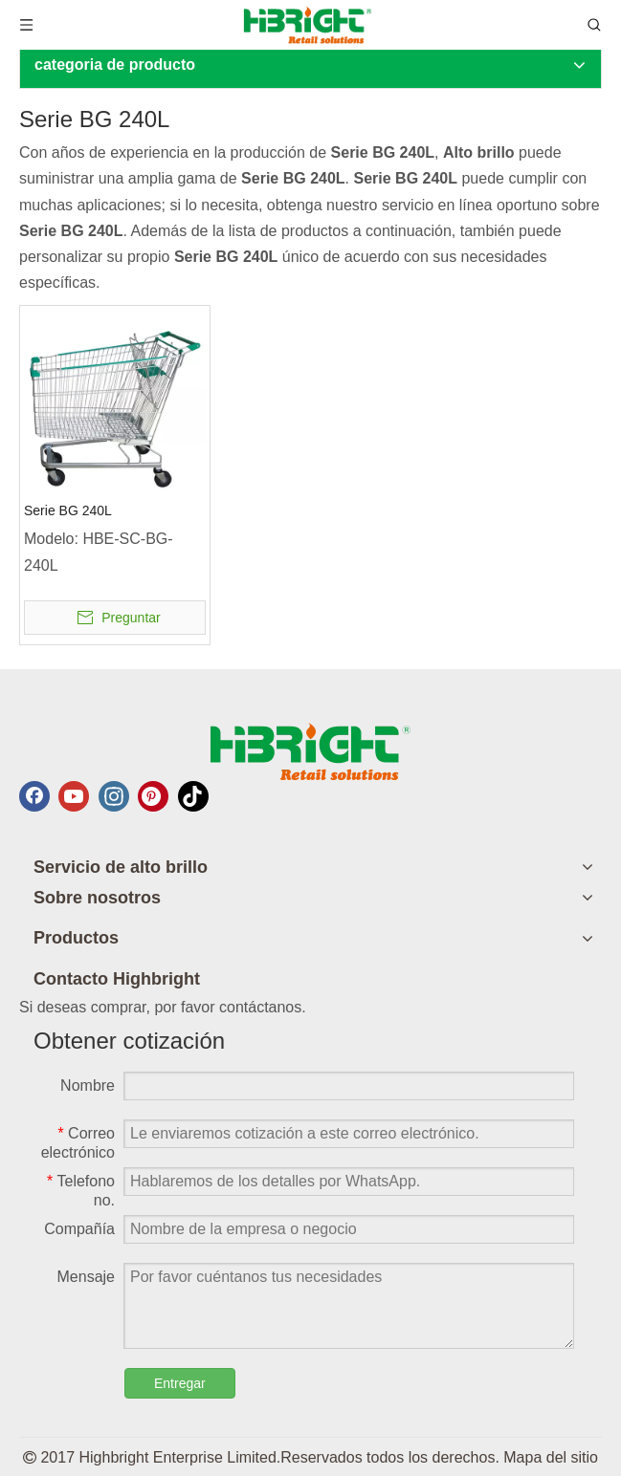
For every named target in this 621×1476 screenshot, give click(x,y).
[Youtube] (73, 796)
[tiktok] (193, 796)
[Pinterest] (153, 796)
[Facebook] (34, 796)
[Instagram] (114, 796)
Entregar (180, 1383)
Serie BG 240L (68, 510)
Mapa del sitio (550, 1457)
